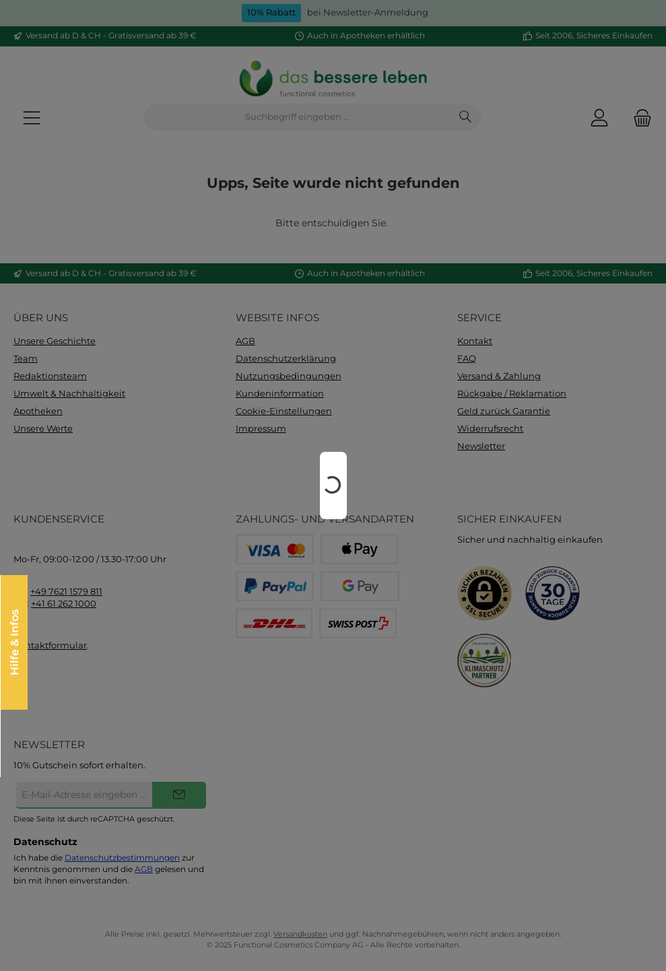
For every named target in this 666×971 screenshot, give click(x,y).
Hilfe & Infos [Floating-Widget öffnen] (16, 642)
